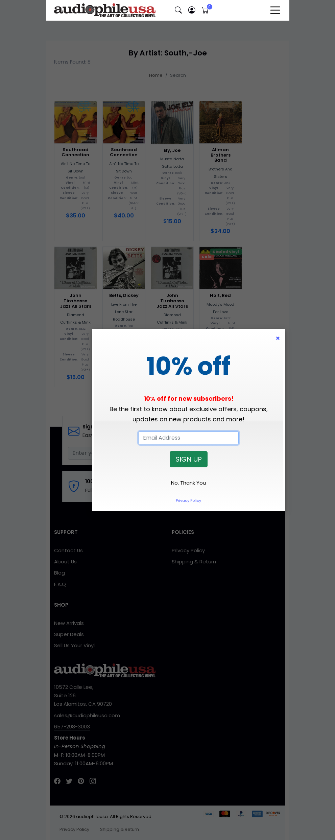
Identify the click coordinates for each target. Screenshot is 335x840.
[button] (178, 10)
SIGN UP (188, 459)
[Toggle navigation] (275, 10)
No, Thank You (188, 482)
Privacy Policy (188, 500)
